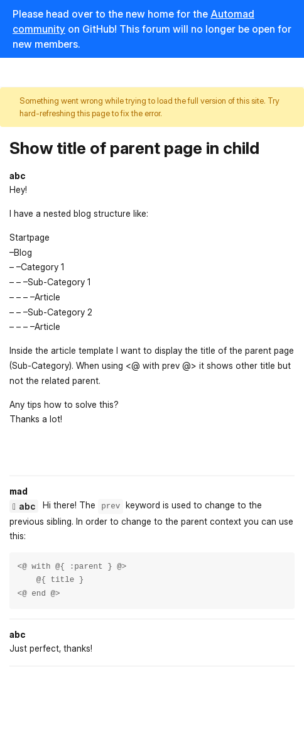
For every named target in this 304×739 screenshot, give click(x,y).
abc (27, 506)
